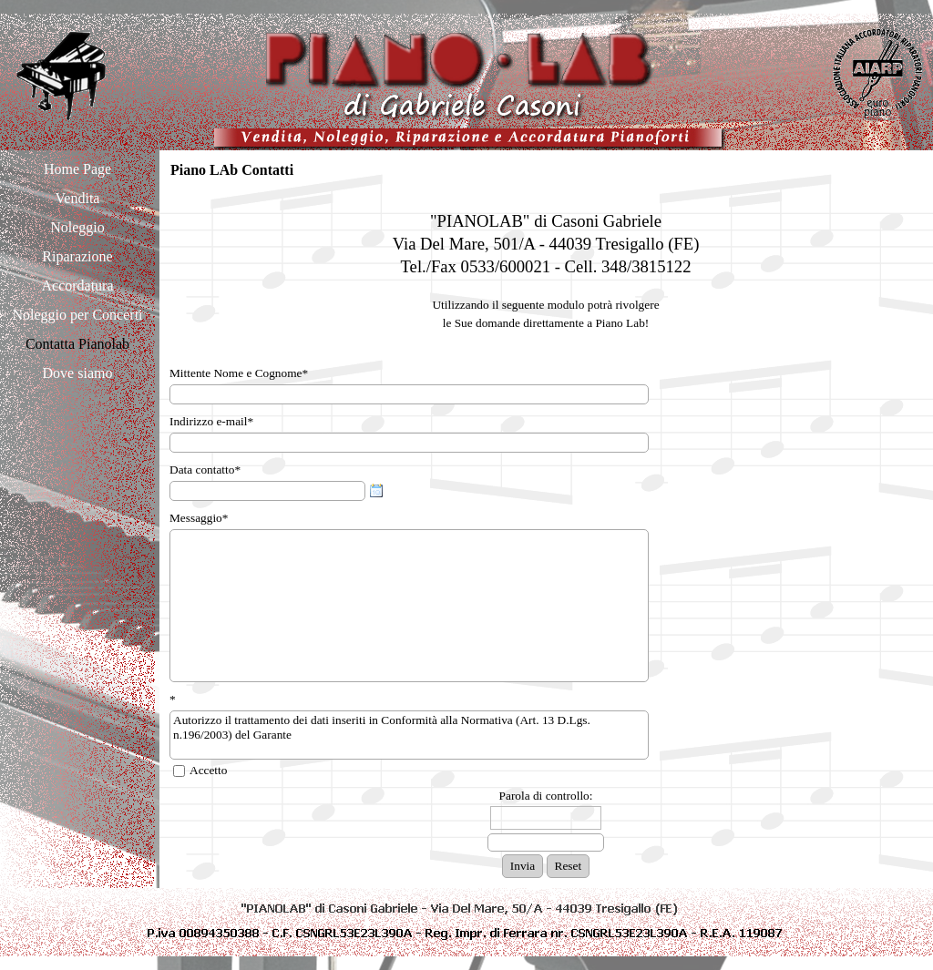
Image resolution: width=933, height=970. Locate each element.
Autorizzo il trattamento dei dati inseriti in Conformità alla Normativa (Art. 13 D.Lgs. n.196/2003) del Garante (409, 735)
